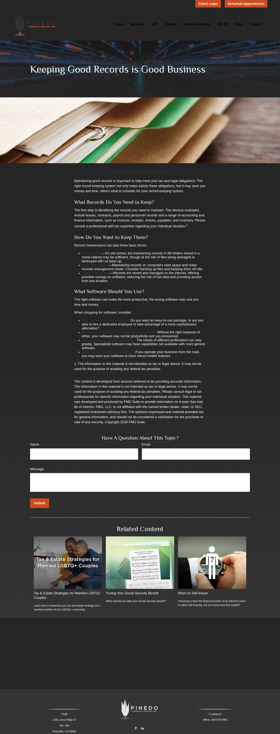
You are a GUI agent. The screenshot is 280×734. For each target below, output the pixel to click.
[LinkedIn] (142, 725)
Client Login (208, 4)
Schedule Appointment (246, 4)
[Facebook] (135, 725)
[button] (118, 24)
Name (34, 444)
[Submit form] (39, 503)
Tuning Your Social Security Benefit (132, 593)
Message (37, 469)
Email (146, 444)
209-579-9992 (218, 719)
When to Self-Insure (193, 593)
